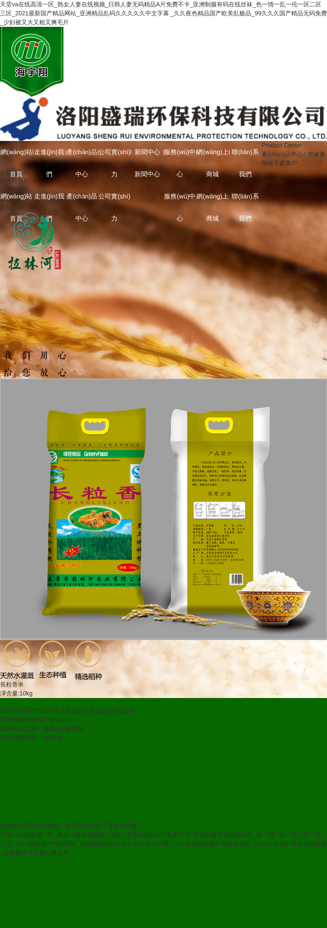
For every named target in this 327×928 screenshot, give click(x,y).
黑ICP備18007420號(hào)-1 (37, 719)
